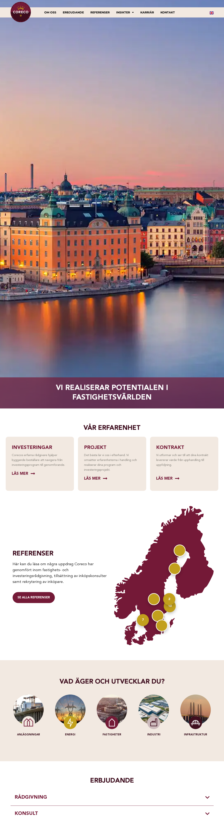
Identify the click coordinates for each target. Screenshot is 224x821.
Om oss (50, 12)
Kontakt (167, 12)
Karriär (147, 12)
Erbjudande (73, 12)
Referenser (100, 12)
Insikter (125, 12)
